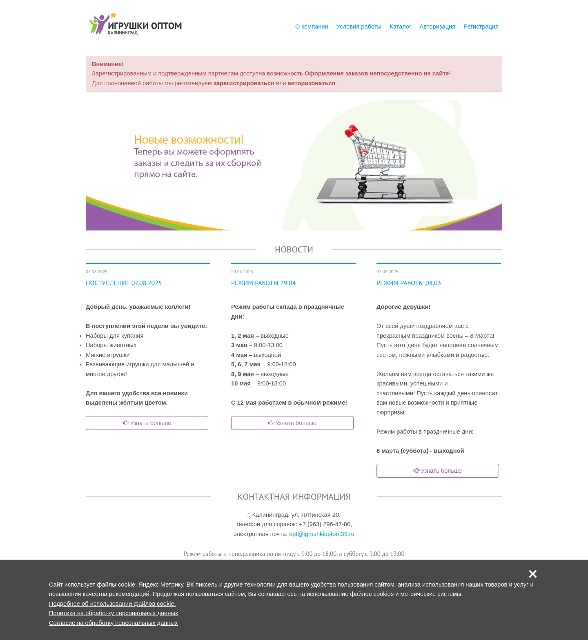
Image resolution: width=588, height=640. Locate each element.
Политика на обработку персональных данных (113, 613)
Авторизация (438, 26)
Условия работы (358, 26)
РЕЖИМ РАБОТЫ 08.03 (408, 283)
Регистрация (481, 26)
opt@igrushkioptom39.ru (321, 534)
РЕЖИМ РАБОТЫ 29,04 (263, 283)
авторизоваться (312, 83)
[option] (294, 165)
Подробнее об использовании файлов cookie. (112, 603)
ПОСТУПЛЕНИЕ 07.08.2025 (124, 283)
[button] (533, 574)
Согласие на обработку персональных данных (113, 623)
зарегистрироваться (244, 83)
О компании (311, 26)
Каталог (400, 26)
